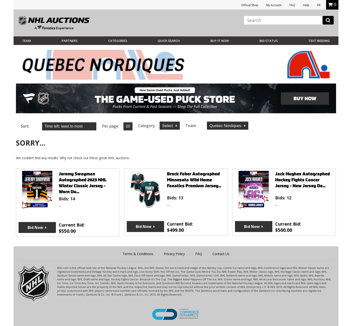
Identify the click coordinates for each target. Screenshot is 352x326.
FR (318, 5)
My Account (274, 5)
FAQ (292, 5)
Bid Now (35, 227)
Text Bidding (319, 41)
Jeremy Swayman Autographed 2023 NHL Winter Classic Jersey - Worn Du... (83, 183)
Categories (117, 41)
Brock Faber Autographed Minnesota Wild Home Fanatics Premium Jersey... (194, 180)
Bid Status (268, 41)
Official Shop (249, 5)
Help (306, 5)
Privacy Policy (174, 254)
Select (168, 126)
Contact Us (221, 254)
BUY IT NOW (219, 41)
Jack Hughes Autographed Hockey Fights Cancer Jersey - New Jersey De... (302, 180)
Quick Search (169, 41)
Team (26, 41)
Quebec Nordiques (226, 126)
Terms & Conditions (137, 254)
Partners (70, 41)
